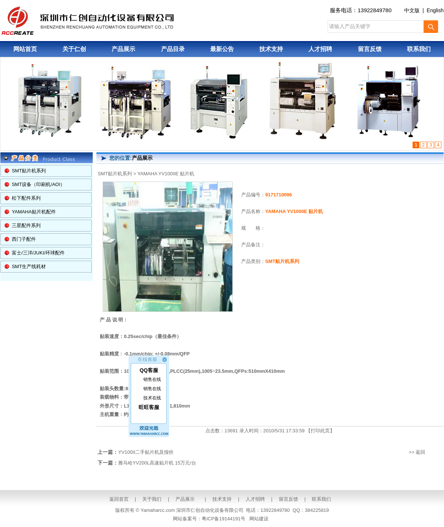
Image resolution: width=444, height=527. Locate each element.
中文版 (412, 10)
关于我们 (151, 499)
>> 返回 (417, 452)
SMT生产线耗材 (29, 266)
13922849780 (375, 10)
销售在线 (152, 377)
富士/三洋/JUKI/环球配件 (38, 253)
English (435, 10)
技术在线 (152, 395)
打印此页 (320, 430)
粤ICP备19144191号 (224, 518)
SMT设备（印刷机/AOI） (38, 184)
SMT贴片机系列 (29, 170)
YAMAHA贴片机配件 (34, 211)
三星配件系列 (26, 225)
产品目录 (173, 49)
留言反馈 (370, 49)
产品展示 (123, 49)
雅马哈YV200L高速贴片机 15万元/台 (157, 463)
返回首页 (119, 499)
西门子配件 (24, 239)
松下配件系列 (26, 198)
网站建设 (259, 518)
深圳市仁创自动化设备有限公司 (209, 510)
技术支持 (271, 49)
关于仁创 (74, 49)
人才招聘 (320, 49)
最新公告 (222, 49)
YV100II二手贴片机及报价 (146, 452)
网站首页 (25, 49)
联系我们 (419, 49)
